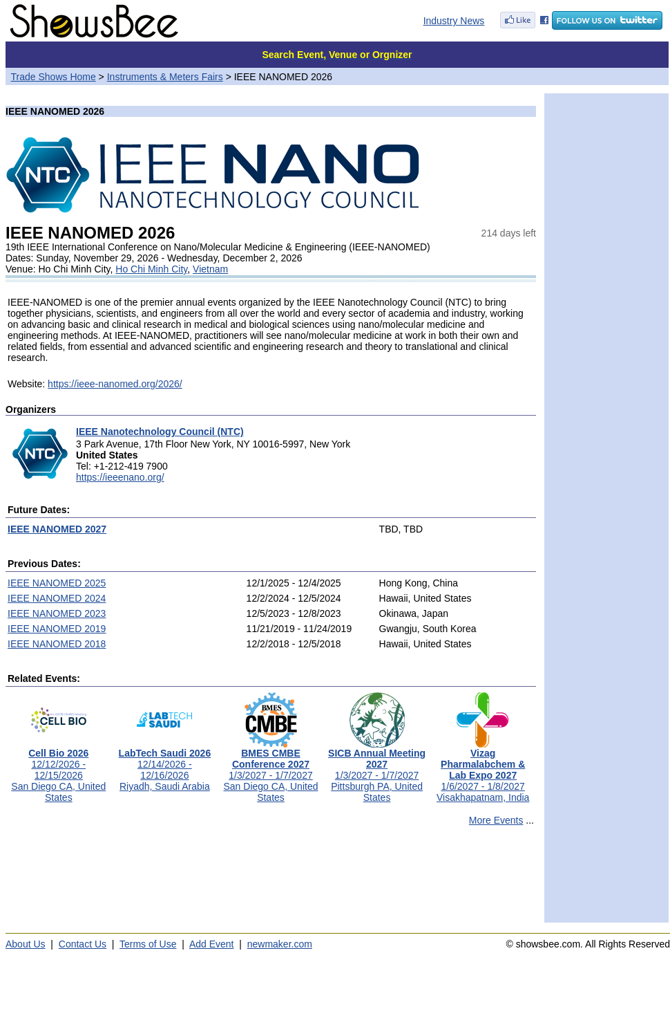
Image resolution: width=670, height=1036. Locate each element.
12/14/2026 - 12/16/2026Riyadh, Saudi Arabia (165, 765)
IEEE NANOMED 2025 (57, 583)
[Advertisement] (270, 880)
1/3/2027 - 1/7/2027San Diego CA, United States (271, 771)
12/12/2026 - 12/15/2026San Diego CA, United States (58, 771)
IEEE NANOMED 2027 (57, 529)
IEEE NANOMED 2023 (57, 613)
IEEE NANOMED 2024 (57, 598)
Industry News (454, 20)
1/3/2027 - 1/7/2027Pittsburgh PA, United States (376, 771)
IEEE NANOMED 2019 (57, 628)
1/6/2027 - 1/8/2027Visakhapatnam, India (483, 771)
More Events (496, 820)
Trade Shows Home (53, 76)
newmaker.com (279, 944)
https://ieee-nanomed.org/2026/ (115, 383)
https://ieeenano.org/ (120, 477)
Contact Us (82, 944)
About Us (26, 944)
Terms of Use (147, 944)
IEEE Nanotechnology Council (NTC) (160, 431)
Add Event (211, 944)
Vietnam (210, 269)
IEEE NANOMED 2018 (57, 643)
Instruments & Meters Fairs (165, 76)
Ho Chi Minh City (151, 269)
